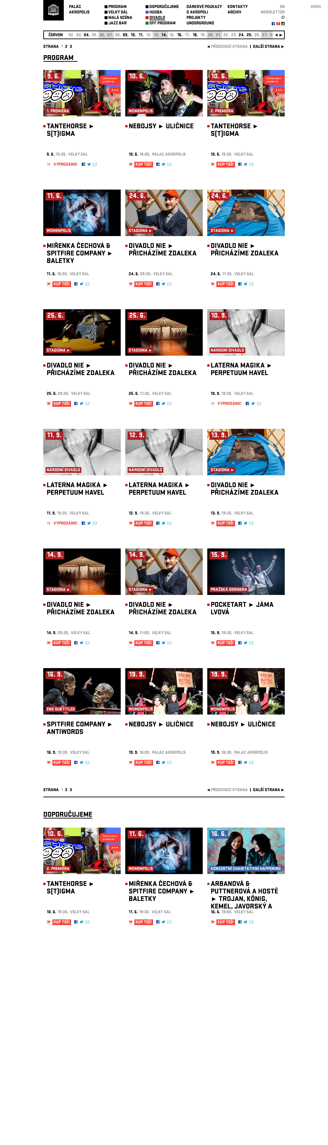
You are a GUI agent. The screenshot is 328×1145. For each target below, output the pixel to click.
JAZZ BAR (117, 23)
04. (87, 35)
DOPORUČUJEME (164, 7)
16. (179, 35)
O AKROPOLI (197, 12)
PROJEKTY (196, 18)
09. (125, 35)
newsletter (273, 12)
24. (242, 35)
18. (195, 35)
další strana (266, 47)
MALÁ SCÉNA (120, 18)
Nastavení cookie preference (61, 1083)
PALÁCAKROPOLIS (79, 10)
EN (282, 7)
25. (249, 35)
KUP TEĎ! (144, 164)
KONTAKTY (238, 7)
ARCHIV (234, 12)
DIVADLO (157, 18)
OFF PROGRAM (162, 23)
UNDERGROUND (200, 23)
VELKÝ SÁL (118, 12)
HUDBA (155, 12)
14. (164, 35)
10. (133, 35)
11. (141, 35)
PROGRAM (117, 7)
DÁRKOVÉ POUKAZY (204, 7)
